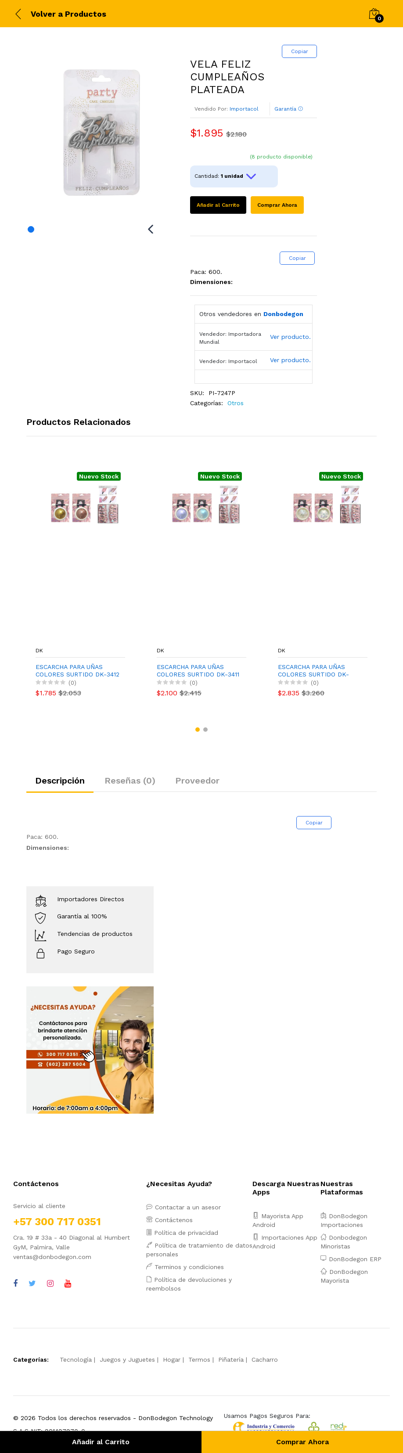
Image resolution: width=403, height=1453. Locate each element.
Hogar (171, 1359)
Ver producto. (290, 336)
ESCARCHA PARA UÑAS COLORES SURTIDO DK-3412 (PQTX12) (77, 670)
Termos (199, 1359)
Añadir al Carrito (218, 205)
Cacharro (265, 1359)
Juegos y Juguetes (127, 1359)
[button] (197, 729)
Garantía (288, 109)
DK (39, 650)
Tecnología (76, 1359)
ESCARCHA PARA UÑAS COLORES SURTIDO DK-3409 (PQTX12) (313, 670)
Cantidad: (226, 176)
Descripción (60, 780)
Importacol (244, 109)
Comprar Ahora (277, 205)
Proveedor (197, 780)
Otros (235, 402)
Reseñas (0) (129, 780)
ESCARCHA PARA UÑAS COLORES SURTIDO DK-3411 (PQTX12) (198, 670)
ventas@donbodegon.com (52, 1256)
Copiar (299, 51)
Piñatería (231, 1359)
